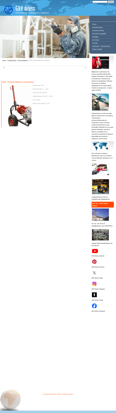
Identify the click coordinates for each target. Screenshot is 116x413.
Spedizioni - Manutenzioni (101, 46)
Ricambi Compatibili (99, 34)
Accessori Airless (98, 30)
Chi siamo (95, 40)
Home (4, 60)
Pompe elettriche (23, 60)
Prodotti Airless (11, 60)
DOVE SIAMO (97, 49)
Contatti (95, 43)
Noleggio (95, 37)
